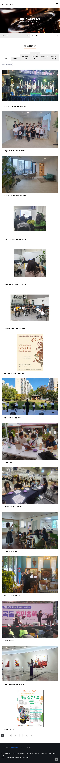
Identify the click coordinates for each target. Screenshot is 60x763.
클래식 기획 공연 (44, 58)
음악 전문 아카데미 (54, 58)
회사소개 (6, 747)
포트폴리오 (35, 35)
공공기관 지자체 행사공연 (35, 57)
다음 (29, 735)
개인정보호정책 (14, 747)
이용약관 (22, 747)
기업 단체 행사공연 (25, 58)
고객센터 (29, 747)
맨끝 (32, 735)
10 (26, 735)
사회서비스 (16, 59)
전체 (6, 59)
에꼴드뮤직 (8, 4)
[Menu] (57, 3)
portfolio (5, 35)
